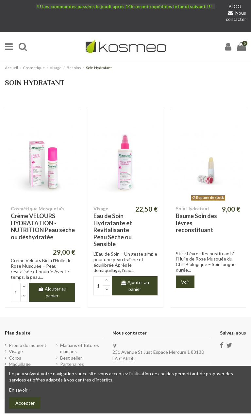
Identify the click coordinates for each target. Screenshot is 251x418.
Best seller (71, 358)
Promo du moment (27, 345)
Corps (15, 358)
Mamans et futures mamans (79, 348)
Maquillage (20, 364)
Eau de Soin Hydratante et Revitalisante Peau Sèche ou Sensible (112, 229)
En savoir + (20, 390)
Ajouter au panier (52, 292)
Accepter (25, 403)
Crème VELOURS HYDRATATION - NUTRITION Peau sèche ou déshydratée (43, 226)
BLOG (235, 6)
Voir (185, 282)
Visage (16, 351)
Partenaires (72, 364)
